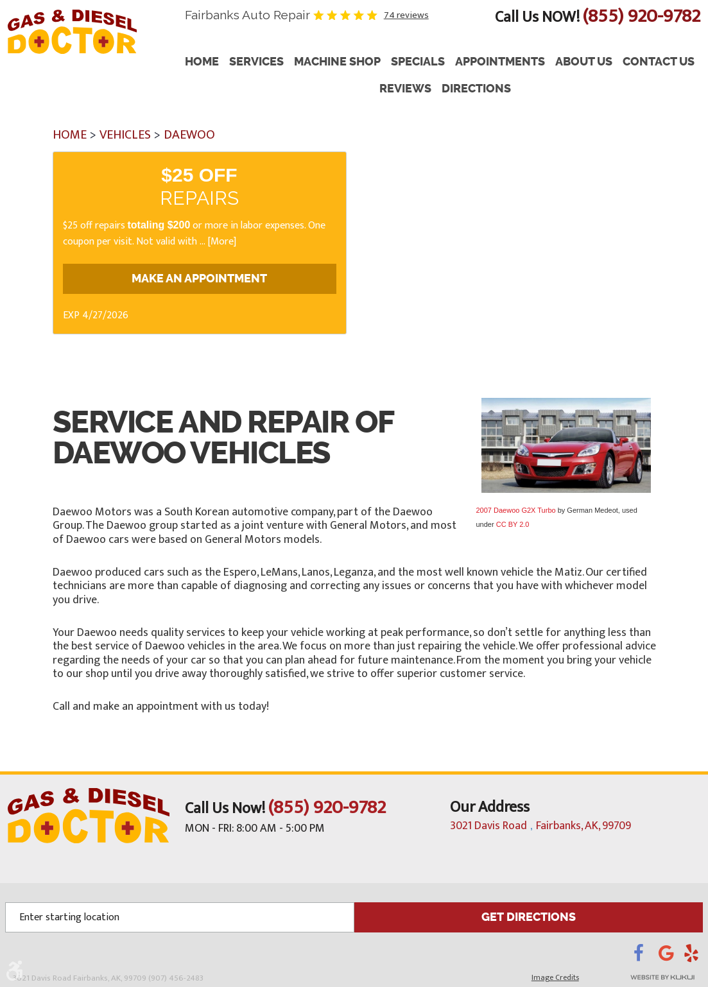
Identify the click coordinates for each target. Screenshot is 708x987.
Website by (644, 977)
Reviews (405, 89)
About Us (583, 62)
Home (202, 62)
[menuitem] (202, 62)
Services (256, 62)
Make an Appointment (199, 279)
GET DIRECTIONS (528, 916)
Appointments (500, 62)
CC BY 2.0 (513, 525)
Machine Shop (337, 62)
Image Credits (555, 976)
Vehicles (125, 135)
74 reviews (406, 15)
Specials (418, 62)
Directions (476, 89)
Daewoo (189, 135)
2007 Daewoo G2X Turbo (516, 510)
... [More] (216, 241)
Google (671, 956)
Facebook (646, 956)
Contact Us (659, 62)
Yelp (693, 956)
